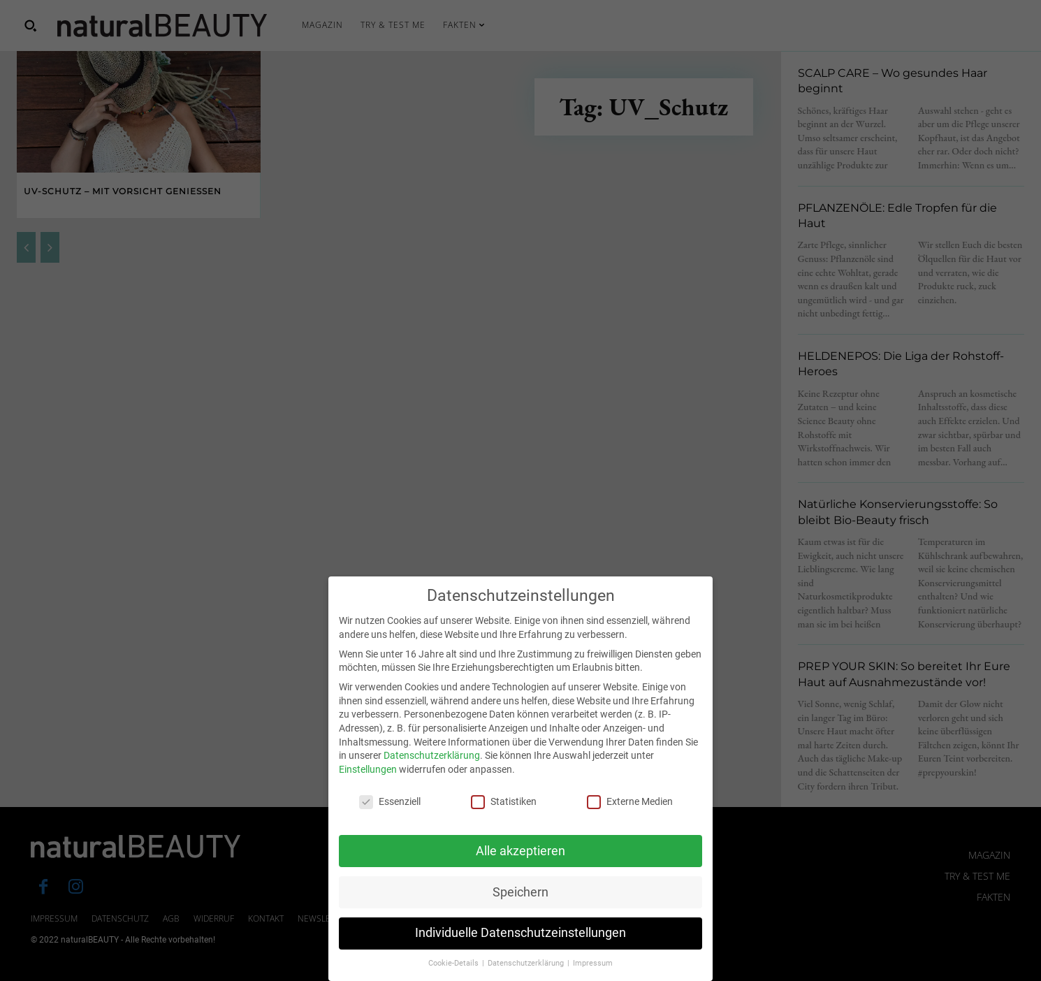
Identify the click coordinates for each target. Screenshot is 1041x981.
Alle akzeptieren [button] (520, 866)
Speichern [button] (520, 908)
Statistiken (504, 817)
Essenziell (390, 817)
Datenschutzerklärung (432, 771)
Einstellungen (368, 785)
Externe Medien (630, 817)
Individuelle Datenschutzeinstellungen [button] (520, 949)
